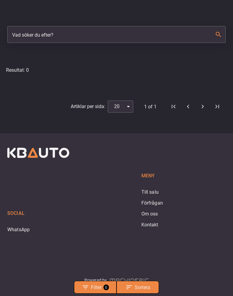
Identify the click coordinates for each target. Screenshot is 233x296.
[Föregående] (188, 106)
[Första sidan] (173, 106)
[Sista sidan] (217, 106)
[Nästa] (202, 106)
